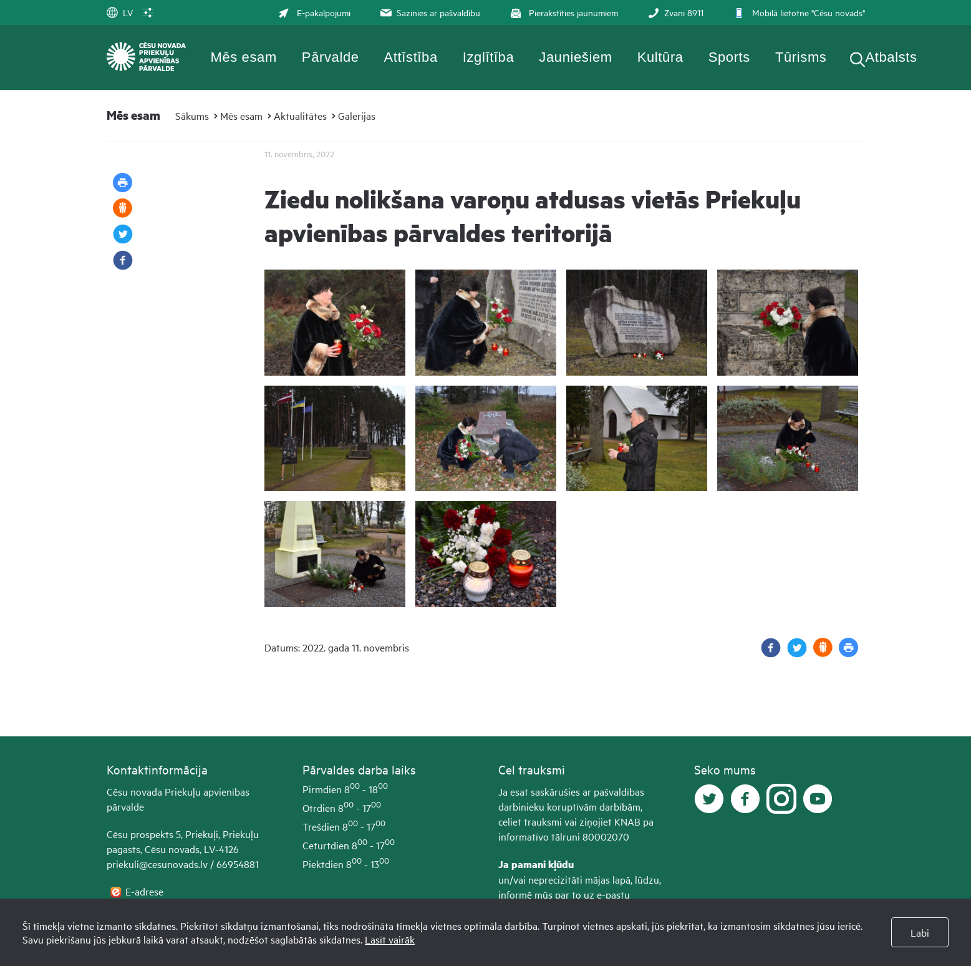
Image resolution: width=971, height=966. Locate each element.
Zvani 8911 (674, 12)
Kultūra (660, 57)
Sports (729, 57)
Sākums (192, 115)
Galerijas (356, 115)
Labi (920, 932)
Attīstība (411, 57)
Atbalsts (891, 57)
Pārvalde (330, 57)
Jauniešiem (575, 57)
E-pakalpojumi (314, 12)
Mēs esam (244, 57)
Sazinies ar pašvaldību (429, 12)
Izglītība (488, 57)
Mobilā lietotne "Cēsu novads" (798, 12)
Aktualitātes (300, 115)
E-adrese (145, 891)
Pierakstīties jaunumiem (563, 12)
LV (120, 12)
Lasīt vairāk (390, 939)
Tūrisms (800, 57)
